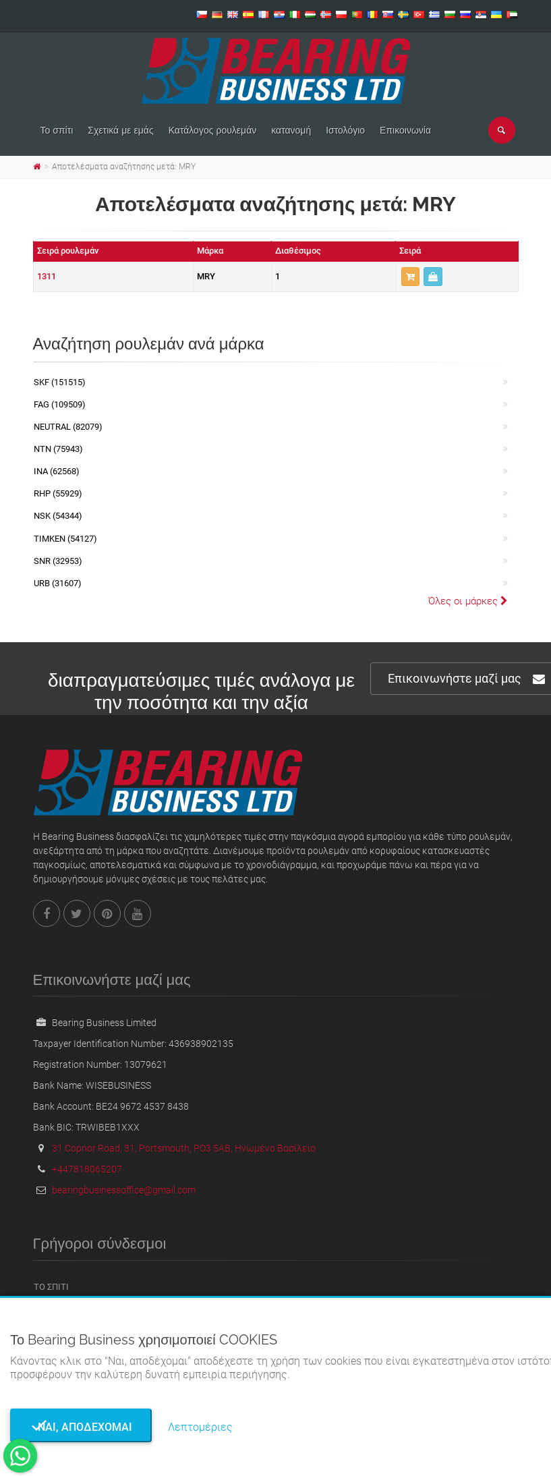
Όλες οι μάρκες (468, 601)
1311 (46, 276)
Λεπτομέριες (200, 1427)
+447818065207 (87, 1169)
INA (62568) (57, 471)
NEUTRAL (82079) (68, 427)
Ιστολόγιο (345, 130)
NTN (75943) (58, 449)
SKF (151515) (60, 382)
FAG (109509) (60, 404)
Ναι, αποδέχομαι (81, 1427)
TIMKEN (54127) (65, 539)
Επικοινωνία (405, 130)
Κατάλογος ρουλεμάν (213, 130)
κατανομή (291, 130)
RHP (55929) (58, 493)
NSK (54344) (58, 516)
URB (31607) (58, 583)
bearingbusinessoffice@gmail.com (124, 1190)
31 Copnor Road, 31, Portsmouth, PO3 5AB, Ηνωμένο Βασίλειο (184, 1148)
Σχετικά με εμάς (120, 130)
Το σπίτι (57, 130)
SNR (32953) (58, 561)
